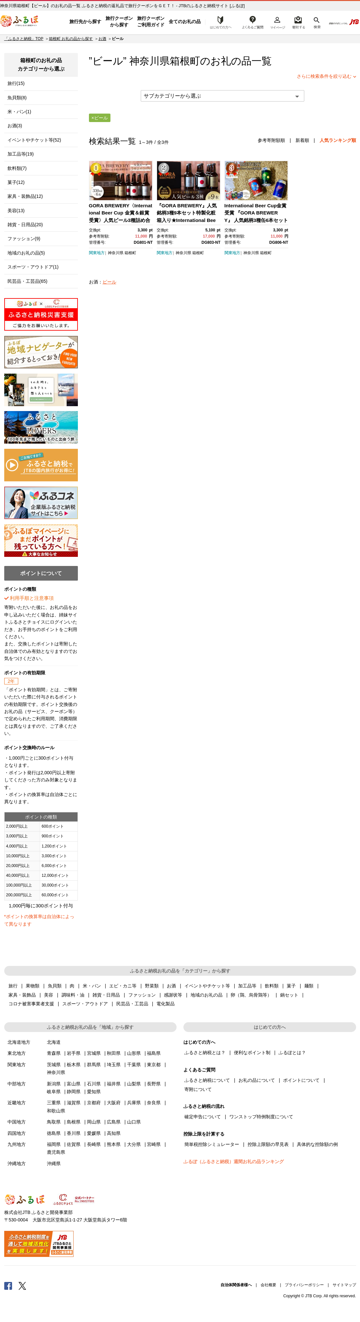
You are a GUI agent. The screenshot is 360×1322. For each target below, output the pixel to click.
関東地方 (97, 253)
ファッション (142, 995)
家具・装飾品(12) (25, 196)
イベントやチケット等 (207, 985)
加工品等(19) (20, 154)
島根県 (73, 1121)
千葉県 (134, 1064)
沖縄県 (54, 1163)
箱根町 (185, 61)
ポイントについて (301, 1080)
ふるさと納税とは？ (204, 1052)
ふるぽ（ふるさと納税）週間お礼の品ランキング (233, 1161)
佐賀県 (73, 1144)
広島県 (114, 1121)
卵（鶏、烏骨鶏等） (251, 995)
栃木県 (73, 1064)
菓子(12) (16, 182)
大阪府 (114, 1102)
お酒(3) (14, 125)
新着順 (302, 140)
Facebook (8, 1285)
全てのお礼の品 (185, 21)
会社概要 (268, 1285)
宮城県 (94, 1053)
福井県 (114, 1083)
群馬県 (94, 1064)
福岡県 (54, 1144)
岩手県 (73, 1053)
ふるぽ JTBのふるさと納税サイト (19, 22)
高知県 (114, 1133)
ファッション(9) (23, 238)
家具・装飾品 (22, 995)
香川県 (73, 1133)
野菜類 (152, 985)
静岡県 (73, 1091)
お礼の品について (256, 1080)
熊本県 (114, 1144)
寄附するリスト (298, 22)
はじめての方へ (219, 22)
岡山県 (94, 1121)
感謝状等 (173, 995)
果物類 (32, 985)
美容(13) (16, 210)
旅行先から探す (85, 21)
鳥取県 (54, 1121)
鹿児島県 (56, 1152)
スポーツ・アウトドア (85, 1003)
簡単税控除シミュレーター (211, 1144)
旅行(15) (16, 83)
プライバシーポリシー (304, 1285)
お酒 (102, 38)
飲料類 (272, 985)
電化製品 (165, 1003)
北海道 (54, 1042)
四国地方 (16, 1133)
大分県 (134, 1144)
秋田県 (114, 1053)
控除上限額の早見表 (268, 1144)
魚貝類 (55, 985)
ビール (109, 281)
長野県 (154, 1083)
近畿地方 (16, 1102)
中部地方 (16, 1083)
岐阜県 (54, 1091)
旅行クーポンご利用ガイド (151, 21)
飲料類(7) (17, 168)
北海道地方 (18, 1042)
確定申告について (202, 1116)
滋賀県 (73, 1102)
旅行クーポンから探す (119, 21)
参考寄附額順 (271, 140)
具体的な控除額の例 (317, 1144)
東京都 (154, 1064)
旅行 (13, 985)
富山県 (73, 1083)
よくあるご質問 (253, 22)
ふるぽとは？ (292, 1052)
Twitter (22, 1285)
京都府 (94, 1102)
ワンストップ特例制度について (261, 1116)
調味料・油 (73, 995)
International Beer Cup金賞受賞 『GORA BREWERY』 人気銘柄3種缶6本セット (256, 213)
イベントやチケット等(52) (34, 140)
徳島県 (54, 1133)
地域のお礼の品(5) (26, 252)
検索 (316, 22)
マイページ (277, 22)
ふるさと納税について (207, 1080)
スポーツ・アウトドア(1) (33, 266)
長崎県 (94, 1144)
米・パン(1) (19, 111)
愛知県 (94, 1091)
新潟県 (54, 1083)
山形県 (134, 1053)
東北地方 (16, 1053)
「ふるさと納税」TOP (23, 38)
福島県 (154, 1053)
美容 (48, 995)
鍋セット (289, 995)
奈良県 (154, 1102)
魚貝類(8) (17, 97)
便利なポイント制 (252, 1052)
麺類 (308, 985)
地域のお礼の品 (207, 995)
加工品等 (247, 985)
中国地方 (16, 1121)
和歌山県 (56, 1110)
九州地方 (16, 1144)
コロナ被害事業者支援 (31, 1003)
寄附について (198, 1089)
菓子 (291, 985)
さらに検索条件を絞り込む (324, 76)
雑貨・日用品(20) (25, 224)
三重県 (54, 1102)
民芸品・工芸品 (132, 1003)
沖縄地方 (16, 1163)
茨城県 (54, 1064)
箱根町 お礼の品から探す (71, 38)
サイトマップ (344, 1285)
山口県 (134, 1121)
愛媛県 (94, 1133)
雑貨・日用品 (106, 995)
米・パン (92, 985)
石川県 (94, 1083)
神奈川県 (115, 253)
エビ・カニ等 (123, 985)
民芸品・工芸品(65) (27, 281)
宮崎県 (154, 1144)
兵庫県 (134, 1102)
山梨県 (134, 1083)
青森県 (54, 1053)
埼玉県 (114, 1064)
